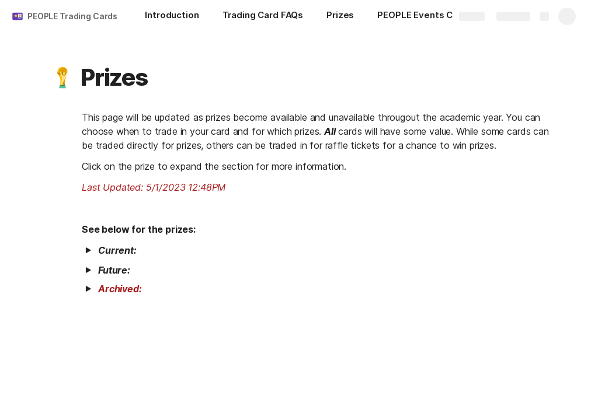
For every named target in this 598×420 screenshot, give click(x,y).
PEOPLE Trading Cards (72, 16)
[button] (62, 77)
